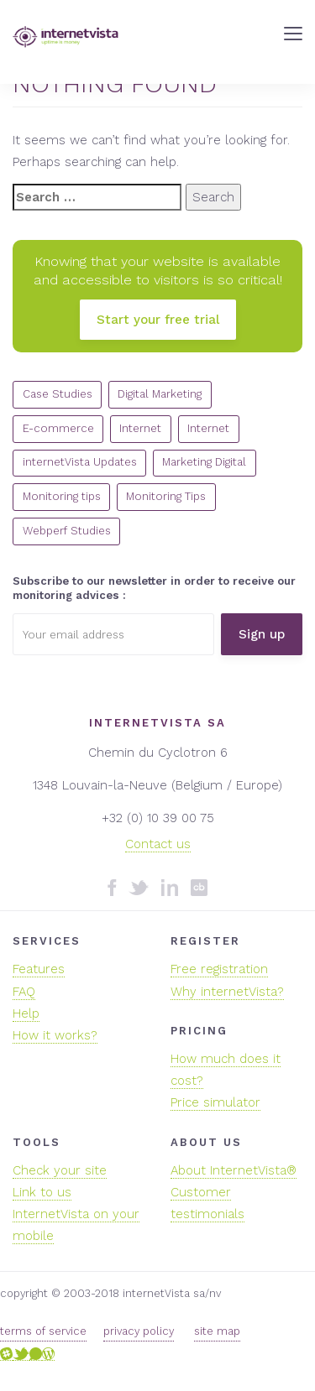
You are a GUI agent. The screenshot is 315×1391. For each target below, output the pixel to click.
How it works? (55, 1035)
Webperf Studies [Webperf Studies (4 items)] (67, 530)
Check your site (60, 1170)
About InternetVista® (234, 1170)
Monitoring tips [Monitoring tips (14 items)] (62, 496)
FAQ (24, 991)
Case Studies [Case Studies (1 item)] (57, 394)
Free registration (219, 969)
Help (26, 1013)
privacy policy (138, 1331)
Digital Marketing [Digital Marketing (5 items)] (160, 394)
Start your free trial (158, 319)
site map (217, 1331)
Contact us (158, 844)
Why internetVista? (227, 991)
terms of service (43, 1331)
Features (39, 969)
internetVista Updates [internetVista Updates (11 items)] (80, 462)
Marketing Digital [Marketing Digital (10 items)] (204, 462)
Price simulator (215, 1102)
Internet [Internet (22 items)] (140, 428)
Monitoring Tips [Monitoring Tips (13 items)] (166, 496)
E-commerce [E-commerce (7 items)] (58, 428)
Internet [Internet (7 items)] (208, 428)
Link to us (42, 1192)
